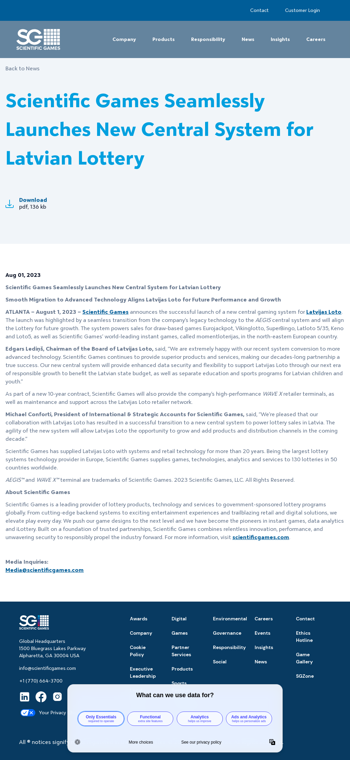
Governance (227, 633)
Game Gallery (304, 658)
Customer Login (302, 10)
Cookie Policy (138, 651)
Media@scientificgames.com (44, 570)
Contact (259, 10)
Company (124, 39)
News (248, 39)
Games (180, 633)
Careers (315, 39)
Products (163, 39)
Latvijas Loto (323, 312)
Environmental (230, 619)
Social (220, 662)
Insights (280, 39)
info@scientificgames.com (47, 668)
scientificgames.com (260, 537)
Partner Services (181, 651)
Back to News (22, 68)
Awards (138, 619)
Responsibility (208, 39)
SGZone (305, 676)
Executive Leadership (143, 672)
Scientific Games (105, 312)
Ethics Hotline (304, 636)
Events (262, 633)
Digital (179, 619)
